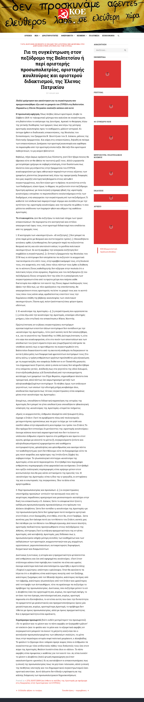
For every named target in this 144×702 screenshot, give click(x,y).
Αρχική (28, 35)
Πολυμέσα (94, 35)
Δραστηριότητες (50, 35)
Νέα (36, 35)
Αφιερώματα (67, 35)
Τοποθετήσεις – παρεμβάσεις (75, 670)
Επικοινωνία (108, 35)
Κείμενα (81, 35)
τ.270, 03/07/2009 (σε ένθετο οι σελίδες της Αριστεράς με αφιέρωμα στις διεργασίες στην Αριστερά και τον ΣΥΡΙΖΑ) (52, 45)
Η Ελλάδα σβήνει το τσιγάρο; (29, 670)
